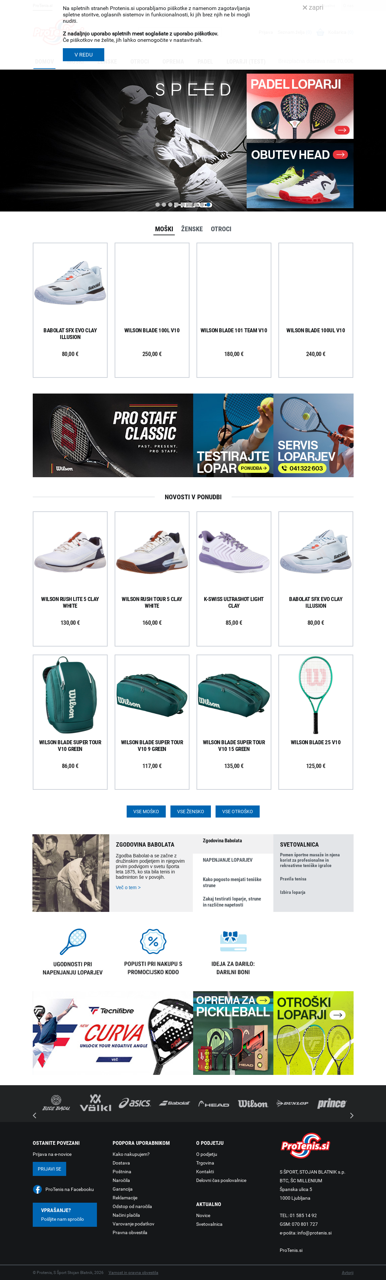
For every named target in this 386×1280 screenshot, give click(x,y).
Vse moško (146, 811)
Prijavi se (49, 1169)
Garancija (123, 1189)
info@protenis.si (314, 1232)
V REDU (84, 55)
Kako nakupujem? (131, 1154)
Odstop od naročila (132, 1206)
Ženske (192, 229)
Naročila (121, 1180)
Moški (164, 229)
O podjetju (206, 1154)
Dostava (121, 1163)
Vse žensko (190, 811)
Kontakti (205, 1171)
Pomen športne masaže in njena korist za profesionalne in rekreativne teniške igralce (310, 860)
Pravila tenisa (293, 878)
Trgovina (205, 1163)
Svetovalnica (209, 1224)
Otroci (221, 229)
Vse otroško (237, 811)
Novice (203, 1215)
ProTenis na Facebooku (69, 1189)
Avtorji (348, 1272)
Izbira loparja (292, 892)
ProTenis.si (291, 1250)
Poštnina (122, 1171)
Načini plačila (126, 1215)
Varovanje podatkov (133, 1223)
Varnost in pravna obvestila (133, 1272)
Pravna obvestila (130, 1232)
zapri (313, 7)
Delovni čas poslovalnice (221, 1180)
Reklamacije (125, 1197)
